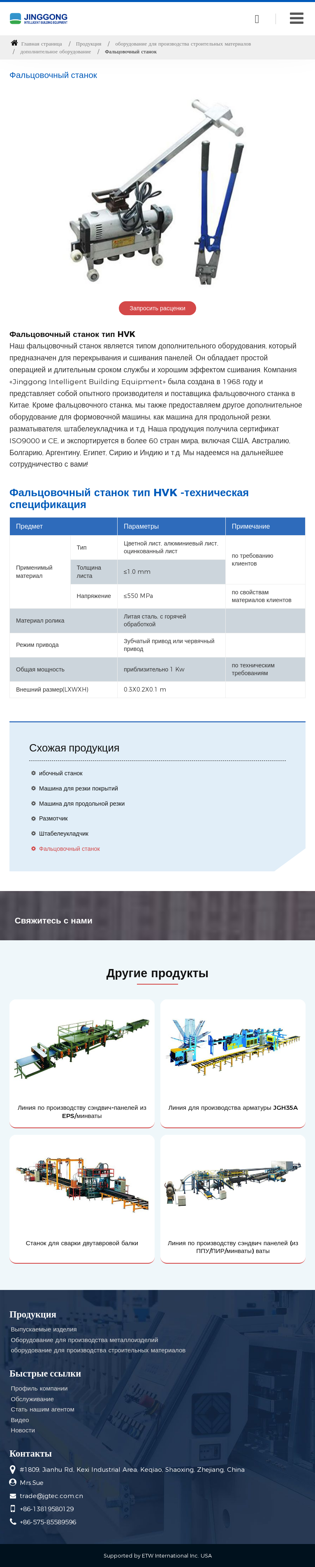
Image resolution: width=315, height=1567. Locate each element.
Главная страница (36, 44)
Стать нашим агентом (42, 1409)
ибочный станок (61, 773)
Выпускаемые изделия (43, 1329)
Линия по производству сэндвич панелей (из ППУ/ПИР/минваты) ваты (233, 1247)
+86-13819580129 (47, 1509)
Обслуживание (32, 1399)
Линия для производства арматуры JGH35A (233, 1107)
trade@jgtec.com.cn (51, 1496)
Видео (20, 1420)
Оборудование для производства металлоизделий (84, 1340)
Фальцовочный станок (69, 848)
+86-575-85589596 (48, 1522)
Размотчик (53, 818)
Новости (23, 1430)
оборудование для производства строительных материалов (183, 44)
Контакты (30, 1453)
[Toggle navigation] (296, 18)
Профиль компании (39, 1388)
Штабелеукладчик (63, 833)
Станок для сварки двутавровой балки (82, 1243)
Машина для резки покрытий (78, 788)
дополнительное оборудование (56, 51)
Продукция (89, 44)
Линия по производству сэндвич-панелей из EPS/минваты (82, 1111)
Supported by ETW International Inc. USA (158, 1556)
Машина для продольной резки (82, 803)
